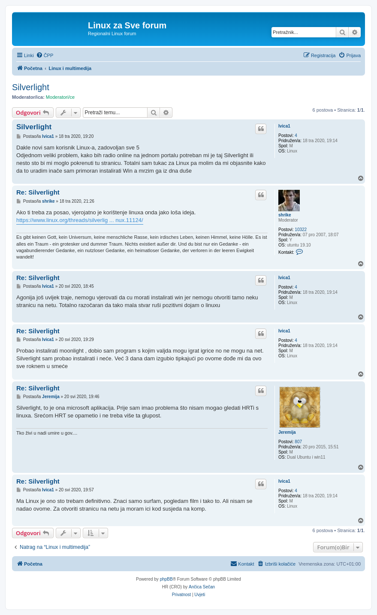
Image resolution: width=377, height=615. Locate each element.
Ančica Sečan (202, 587)
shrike (284, 215)
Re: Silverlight (38, 192)
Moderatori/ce (60, 97)
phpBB (166, 579)
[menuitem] (45, 55)
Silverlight (30, 87)
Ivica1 (284, 126)
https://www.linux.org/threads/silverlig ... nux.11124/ (79, 220)
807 (298, 441)
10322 (301, 229)
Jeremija (287, 432)
